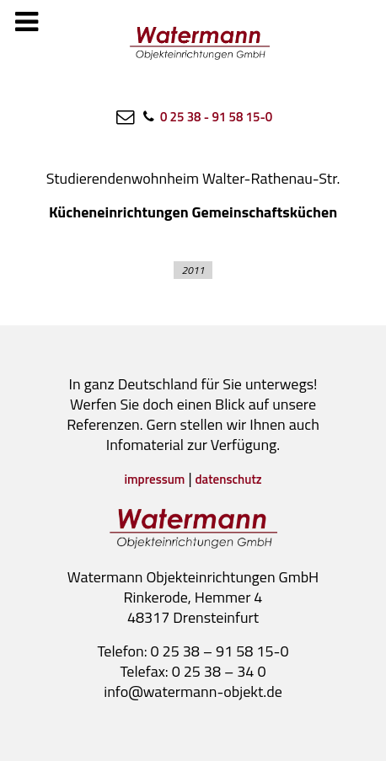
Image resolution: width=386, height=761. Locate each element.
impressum (154, 479)
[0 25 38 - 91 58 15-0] (206, 116)
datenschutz (229, 479)
